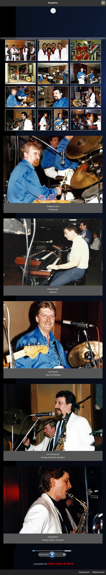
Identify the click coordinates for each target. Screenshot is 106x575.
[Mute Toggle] (64, 555)
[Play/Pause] (52, 554)
